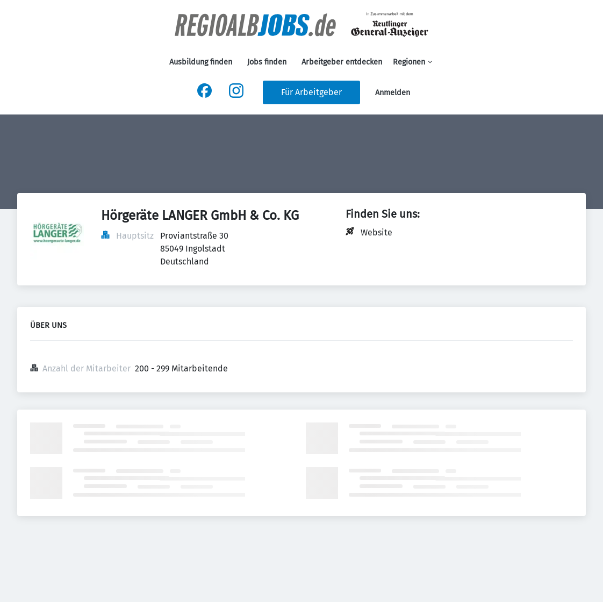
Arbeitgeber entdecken (342, 62)
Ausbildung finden (200, 62)
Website (376, 232)
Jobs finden (266, 62)
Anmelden (392, 92)
